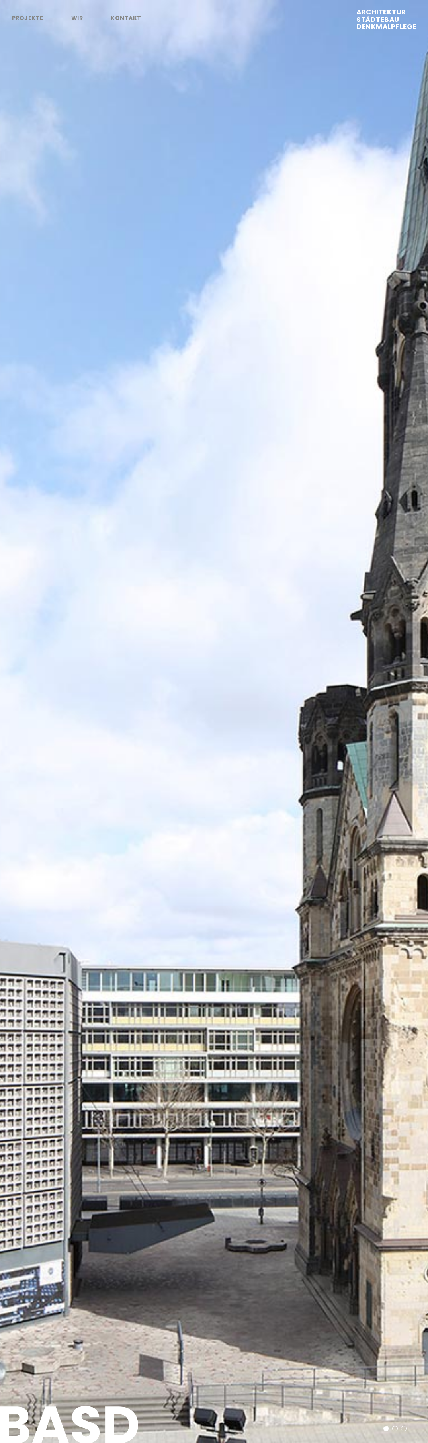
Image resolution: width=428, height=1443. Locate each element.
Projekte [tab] (27, 18)
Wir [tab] (77, 18)
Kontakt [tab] (126, 18)
